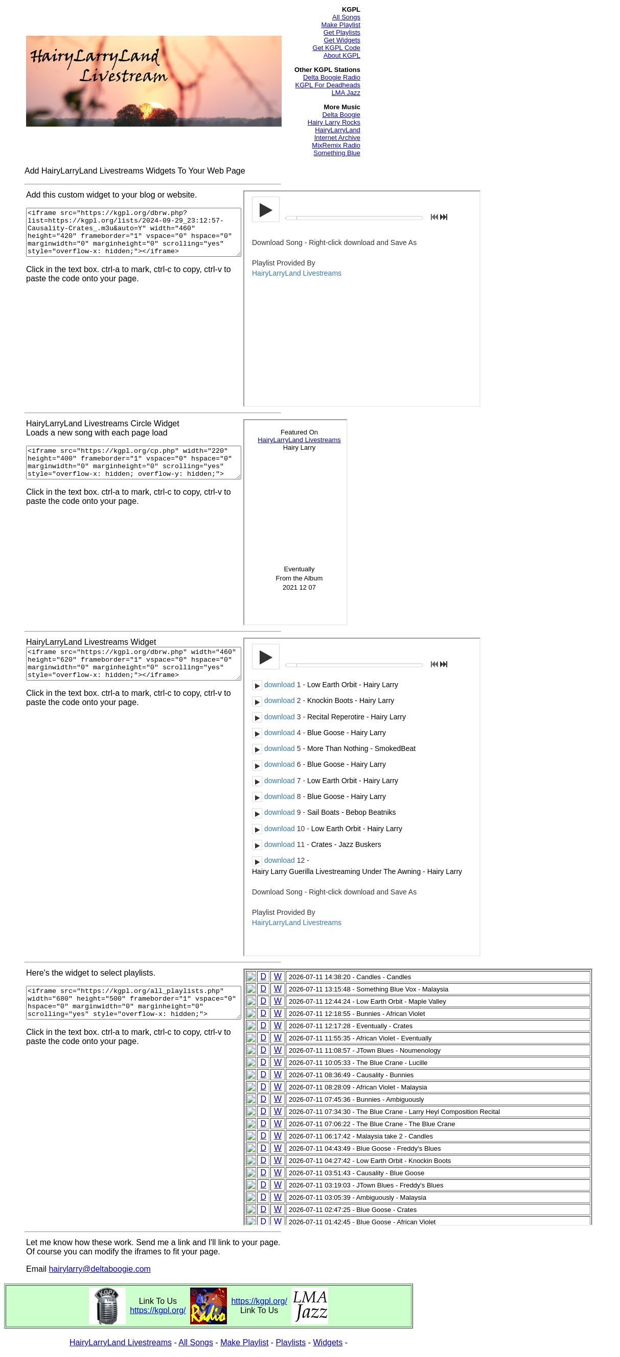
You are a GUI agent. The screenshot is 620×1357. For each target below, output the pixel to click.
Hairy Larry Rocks (334, 122)
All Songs (346, 17)
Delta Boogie (341, 114)
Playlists (291, 1342)
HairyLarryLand (337, 130)
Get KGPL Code (336, 48)
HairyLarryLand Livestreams (121, 1342)
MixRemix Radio (336, 145)
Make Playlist (340, 25)
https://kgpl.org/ (158, 1310)
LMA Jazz (346, 92)
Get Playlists (342, 32)
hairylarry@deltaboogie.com (99, 1269)
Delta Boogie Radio (331, 77)
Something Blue (336, 153)
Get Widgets (342, 40)
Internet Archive (337, 137)
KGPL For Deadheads (327, 85)
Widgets (328, 1342)
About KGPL (342, 55)
